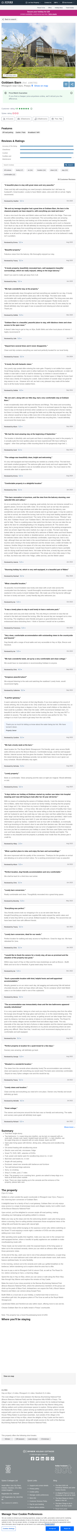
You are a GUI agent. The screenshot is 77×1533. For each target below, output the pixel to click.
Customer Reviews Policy (38, 1501)
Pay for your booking (37, 1504)
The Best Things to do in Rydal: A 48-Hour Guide (63, 1505)
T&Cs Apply (52, 14)
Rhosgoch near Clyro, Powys (25, 85)
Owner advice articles (37, 1507)
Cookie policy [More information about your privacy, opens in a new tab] (49, 1524)
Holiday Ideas (59, 7)
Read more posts (61, 1509)
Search (69, 165)
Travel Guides (70, 7)
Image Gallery (10, 75)
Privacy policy (34, 1488)
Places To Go (41, 7)
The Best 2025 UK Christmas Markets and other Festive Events (65, 1488)
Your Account (68, 2)
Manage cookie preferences (39, 1495)
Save (66, 84)
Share (72, 84)
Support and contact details (39, 1485)
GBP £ (57, 2)
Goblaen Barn (11, 82)
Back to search (10, 19)
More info (33, 1498)
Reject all (67, 1528)
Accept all (52, 1528)
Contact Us (48, 2)
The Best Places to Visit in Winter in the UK (64, 1499)
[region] (38, 1521)
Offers (50, 7)
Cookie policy (34, 1492)
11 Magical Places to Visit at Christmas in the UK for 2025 (65, 1494)
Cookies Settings (8, 1528)
